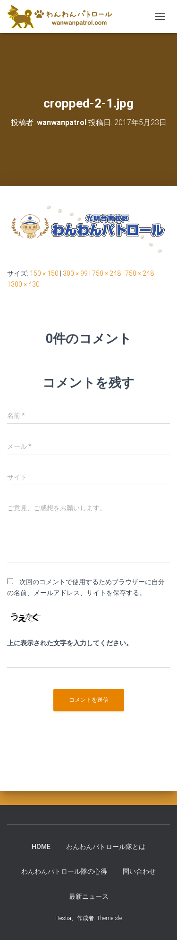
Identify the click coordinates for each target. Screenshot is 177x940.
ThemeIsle (109, 918)
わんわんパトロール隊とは (105, 846)
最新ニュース (89, 896)
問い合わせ (139, 871)
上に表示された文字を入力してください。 (70, 643)
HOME (41, 846)
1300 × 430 (23, 284)
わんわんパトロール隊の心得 (64, 871)
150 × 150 (44, 273)
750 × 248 (106, 273)
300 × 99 (75, 273)
